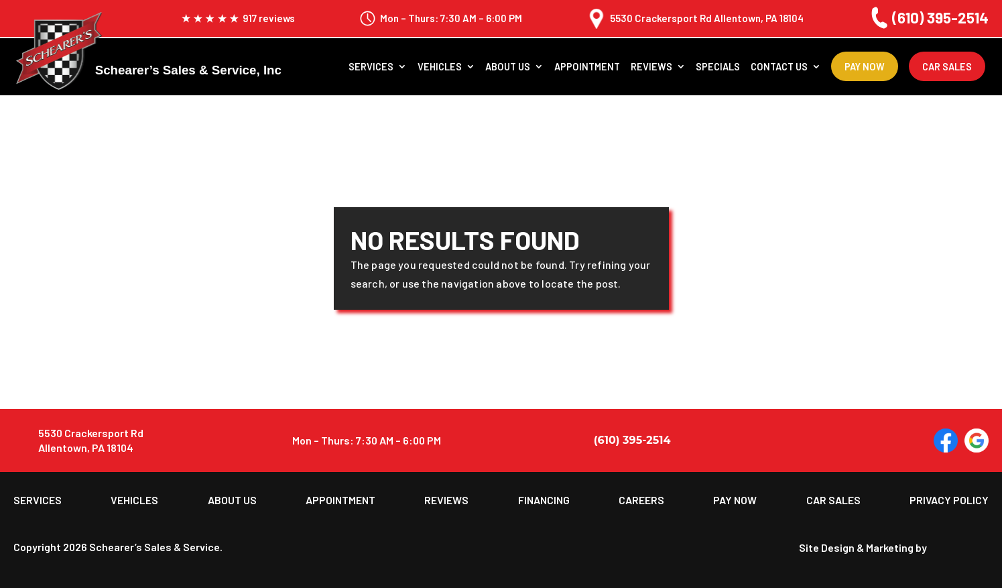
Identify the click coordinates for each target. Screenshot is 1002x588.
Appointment (587, 67)
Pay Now (864, 67)
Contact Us (779, 67)
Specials (718, 67)
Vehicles (440, 67)
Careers (641, 500)
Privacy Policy (949, 500)
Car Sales (947, 67)
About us (507, 67)
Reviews (651, 67)
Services (371, 67)
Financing (544, 500)
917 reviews (238, 18)
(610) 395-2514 (928, 17)
